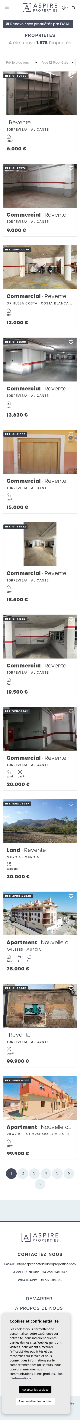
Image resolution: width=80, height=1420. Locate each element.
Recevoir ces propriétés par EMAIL (38, 24)
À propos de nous (39, 1308)
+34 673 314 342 (50, 1280)
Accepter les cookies (35, 1389)
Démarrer (39, 1298)
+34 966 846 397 (53, 1272)
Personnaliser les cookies (35, 1401)
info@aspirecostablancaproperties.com (46, 1264)
